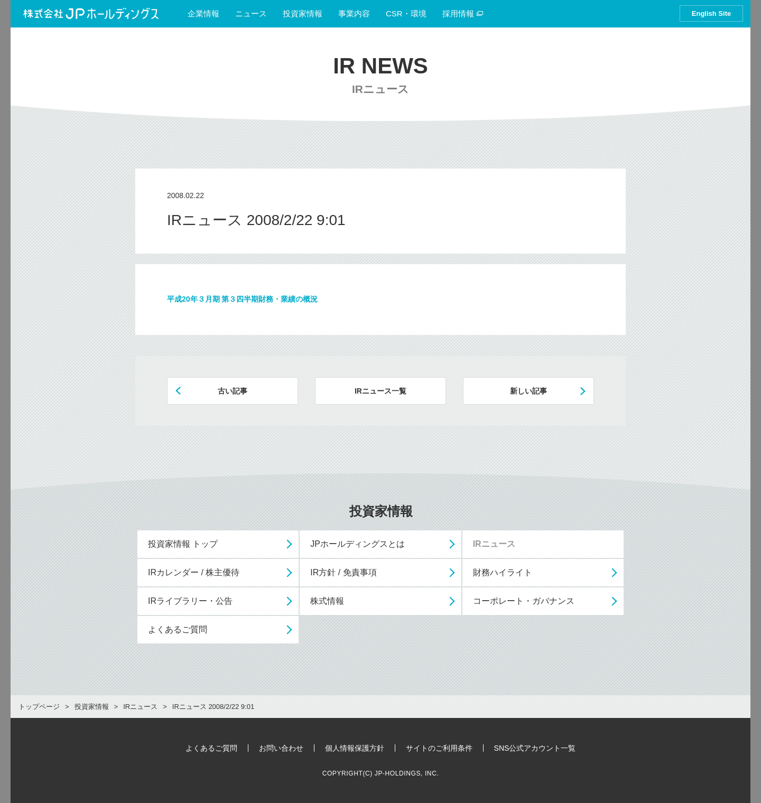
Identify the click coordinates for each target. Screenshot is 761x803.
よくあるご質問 (177, 629)
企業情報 (203, 13)
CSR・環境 (406, 13)
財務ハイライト (502, 572)
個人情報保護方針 (354, 748)
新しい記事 (528, 391)
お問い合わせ (281, 748)
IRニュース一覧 (380, 391)
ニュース (251, 13)
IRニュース (494, 543)
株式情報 (327, 600)
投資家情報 (302, 13)
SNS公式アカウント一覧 (535, 748)
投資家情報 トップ (183, 543)
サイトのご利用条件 (439, 748)
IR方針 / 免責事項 (343, 572)
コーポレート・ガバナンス (523, 600)
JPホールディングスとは (357, 543)
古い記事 (232, 391)
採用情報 (463, 13)
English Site (711, 13)
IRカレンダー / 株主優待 (193, 572)
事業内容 (354, 13)
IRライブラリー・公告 (190, 600)
